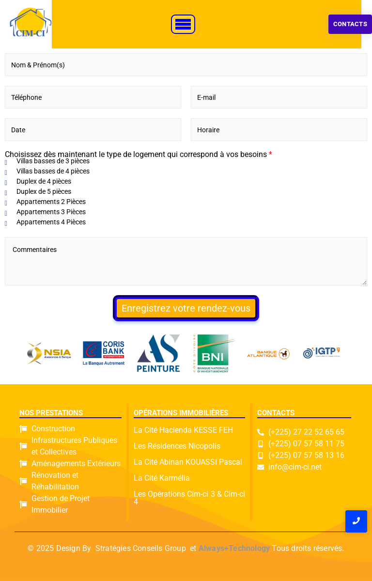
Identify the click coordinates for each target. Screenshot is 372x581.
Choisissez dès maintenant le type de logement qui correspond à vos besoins (138, 154)
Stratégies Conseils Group (140, 548)
